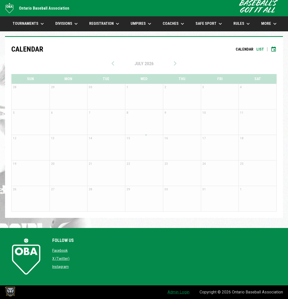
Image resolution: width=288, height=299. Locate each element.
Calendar (244, 49)
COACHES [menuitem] (174, 24)
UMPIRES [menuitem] (142, 24)
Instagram (60, 267)
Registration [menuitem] (105, 24)
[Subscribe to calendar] (274, 49)
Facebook (60, 250)
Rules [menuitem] (242, 24)
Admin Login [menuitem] (178, 292)
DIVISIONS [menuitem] (67, 24)
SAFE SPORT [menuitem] (209, 24)
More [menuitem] (269, 24)
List (260, 49)
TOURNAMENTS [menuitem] (29, 24)
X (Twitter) (60, 259)
